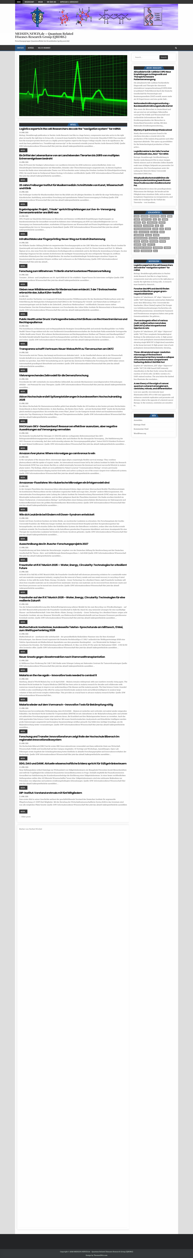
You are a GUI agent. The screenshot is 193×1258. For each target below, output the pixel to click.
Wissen (40, 2)
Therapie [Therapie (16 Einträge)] (167, 247)
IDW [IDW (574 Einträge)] (135, 232)
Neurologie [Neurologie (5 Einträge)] (153, 238)
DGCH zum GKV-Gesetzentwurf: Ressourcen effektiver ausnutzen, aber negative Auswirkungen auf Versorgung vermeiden (68, 427)
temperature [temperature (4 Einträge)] (157, 247)
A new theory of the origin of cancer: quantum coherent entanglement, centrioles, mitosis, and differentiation (153, 386)
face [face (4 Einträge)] (156, 225)
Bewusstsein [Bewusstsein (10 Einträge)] (154, 216)
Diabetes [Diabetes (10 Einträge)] (137, 222)
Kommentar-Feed (141, 429)
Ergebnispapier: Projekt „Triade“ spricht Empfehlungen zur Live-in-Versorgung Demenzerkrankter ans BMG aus (67, 210)
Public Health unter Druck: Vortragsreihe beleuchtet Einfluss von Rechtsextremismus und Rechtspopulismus (73, 320)
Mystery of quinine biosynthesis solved (153, 129)
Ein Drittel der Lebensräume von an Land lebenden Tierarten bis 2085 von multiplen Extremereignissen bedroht (69, 157)
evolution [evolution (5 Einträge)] (137, 225)
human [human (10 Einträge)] (167, 229)
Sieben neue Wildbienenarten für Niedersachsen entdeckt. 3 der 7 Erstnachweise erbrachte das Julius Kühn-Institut (68, 291)
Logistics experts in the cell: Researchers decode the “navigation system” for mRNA (70, 129)
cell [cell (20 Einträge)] (154, 219)
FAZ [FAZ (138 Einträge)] (162, 225)
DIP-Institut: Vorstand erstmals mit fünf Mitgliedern (50, 793)
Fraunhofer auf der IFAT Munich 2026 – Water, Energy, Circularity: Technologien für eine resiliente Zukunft (72, 599)
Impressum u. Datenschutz (69, 2)
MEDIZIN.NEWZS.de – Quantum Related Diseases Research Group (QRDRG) (44, 35)
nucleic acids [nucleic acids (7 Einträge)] (164, 238)
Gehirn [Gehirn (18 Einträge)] (155, 229)
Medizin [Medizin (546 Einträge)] (156, 235)
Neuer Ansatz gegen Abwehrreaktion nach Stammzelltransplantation (62, 657)
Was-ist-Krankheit (44, 47)
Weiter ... (23, 150)
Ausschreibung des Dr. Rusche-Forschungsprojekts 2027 (53, 544)
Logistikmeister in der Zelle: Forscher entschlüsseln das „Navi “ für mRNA (151, 152)
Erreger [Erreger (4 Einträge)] (162, 222)
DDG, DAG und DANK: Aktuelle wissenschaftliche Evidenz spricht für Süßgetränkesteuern (72, 763)
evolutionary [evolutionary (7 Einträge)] (148, 225)
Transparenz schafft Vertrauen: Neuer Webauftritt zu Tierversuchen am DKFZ (66, 349)
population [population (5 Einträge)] (154, 241)
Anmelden (138, 420)
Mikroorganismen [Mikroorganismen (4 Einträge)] (140, 238)
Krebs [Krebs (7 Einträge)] (162, 232)
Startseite (20, 47)
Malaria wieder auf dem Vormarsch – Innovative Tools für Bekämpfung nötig (66, 704)
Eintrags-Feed (139, 425)
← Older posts (25, 817)
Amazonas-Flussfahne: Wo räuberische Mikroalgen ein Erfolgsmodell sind (64, 482)
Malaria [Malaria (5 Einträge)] (148, 235)
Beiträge (31, 47)
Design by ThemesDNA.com (96, 1255)
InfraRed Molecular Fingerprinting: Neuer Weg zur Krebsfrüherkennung (62, 239)
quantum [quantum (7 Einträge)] (137, 244)
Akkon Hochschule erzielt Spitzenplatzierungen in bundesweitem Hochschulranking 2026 (70, 398)
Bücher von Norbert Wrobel (30, 829)
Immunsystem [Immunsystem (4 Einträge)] (144, 232)
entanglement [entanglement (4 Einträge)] (152, 222)
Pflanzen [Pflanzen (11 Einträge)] (145, 241)
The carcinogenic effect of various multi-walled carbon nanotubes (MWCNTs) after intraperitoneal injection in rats (151, 324)
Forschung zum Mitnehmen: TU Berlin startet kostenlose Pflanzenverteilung (65, 271)
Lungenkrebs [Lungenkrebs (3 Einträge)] (138, 235)
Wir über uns (51, 2)
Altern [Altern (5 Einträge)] (136, 216)
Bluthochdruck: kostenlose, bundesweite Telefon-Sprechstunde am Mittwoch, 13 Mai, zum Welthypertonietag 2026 (71, 628)
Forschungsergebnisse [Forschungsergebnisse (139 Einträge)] (142, 229)
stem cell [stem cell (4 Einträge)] (151, 244)
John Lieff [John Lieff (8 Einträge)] (154, 232)
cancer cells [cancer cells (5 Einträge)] (146, 219)
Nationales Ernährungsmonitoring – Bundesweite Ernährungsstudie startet (153, 104)
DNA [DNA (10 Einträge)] (143, 222)
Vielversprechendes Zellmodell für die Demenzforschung (53, 375)
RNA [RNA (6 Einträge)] (144, 244)
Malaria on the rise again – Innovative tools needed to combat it (58, 675)
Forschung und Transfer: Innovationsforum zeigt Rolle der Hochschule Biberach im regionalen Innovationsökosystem (69, 738)
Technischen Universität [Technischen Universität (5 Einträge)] (142, 247)
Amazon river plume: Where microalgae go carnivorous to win (57, 453)
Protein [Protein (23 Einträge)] (162, 241)
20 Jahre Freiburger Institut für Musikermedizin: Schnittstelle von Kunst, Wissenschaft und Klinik (71, 186)
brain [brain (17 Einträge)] (170, 216)
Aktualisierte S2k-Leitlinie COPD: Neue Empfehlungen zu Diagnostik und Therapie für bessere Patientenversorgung (152, 75)
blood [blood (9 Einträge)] (163, 216)
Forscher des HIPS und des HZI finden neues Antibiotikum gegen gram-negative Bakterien (151, 291)
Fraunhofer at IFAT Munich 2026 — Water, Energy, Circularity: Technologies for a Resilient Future (73, 566)
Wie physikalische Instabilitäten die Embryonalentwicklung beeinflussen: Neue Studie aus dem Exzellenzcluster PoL (152, 181)
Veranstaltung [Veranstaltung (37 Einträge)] (146, 251)
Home (19, 2)
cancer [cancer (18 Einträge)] (136, 219)
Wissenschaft (29, 2)
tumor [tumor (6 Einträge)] (136, 251)
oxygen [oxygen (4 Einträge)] (136, 241)
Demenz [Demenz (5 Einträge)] (164, 219)
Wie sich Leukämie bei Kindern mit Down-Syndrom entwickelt (56, 514)
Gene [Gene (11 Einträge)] (161, 229)
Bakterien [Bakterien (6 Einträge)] (144, 216)
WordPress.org (140, 433)
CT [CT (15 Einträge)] (159, 219)
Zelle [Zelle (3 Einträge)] (155, 251)
